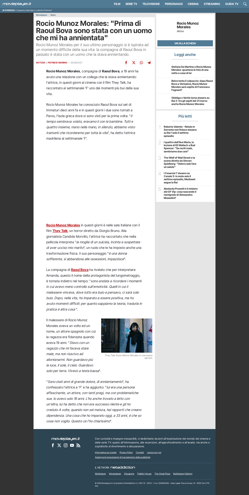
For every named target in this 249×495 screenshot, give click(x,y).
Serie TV (131, 4)
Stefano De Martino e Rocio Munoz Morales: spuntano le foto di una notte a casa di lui (191, 69)
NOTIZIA (40, 62)
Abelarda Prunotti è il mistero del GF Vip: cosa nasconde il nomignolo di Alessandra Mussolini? (181, 193)
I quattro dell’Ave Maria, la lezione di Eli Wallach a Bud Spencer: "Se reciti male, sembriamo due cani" (179, 147)
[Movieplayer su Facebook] (53, 445)
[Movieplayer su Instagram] (65, 445)
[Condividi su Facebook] (126, 62)
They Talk (60, 231)
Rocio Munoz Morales (63, 225)
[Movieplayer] (65, 438)
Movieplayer (41, 15)
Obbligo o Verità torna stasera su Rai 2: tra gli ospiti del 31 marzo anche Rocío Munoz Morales (190, 100)
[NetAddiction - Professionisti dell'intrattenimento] (123, 467)
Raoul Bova (79, 270)
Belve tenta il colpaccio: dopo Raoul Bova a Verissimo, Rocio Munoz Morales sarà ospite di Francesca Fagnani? (192, 85)
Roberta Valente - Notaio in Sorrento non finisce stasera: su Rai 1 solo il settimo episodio (180, 131)
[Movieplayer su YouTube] (72, 445)
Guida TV (231, 4)
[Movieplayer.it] (17, 4)
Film (117, 4)
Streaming (212, 4)
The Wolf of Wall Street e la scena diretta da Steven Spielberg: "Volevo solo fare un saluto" (180, 162)
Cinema (193, 4)
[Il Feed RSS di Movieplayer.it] (78, 445)
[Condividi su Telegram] (149, 62)
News (53, 15)
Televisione (151, 4)
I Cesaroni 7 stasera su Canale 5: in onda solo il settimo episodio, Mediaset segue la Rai (179, 178)
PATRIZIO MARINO (57, 62)
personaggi (174, 4)
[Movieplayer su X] (59, 445)
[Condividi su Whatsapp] (141, 62)
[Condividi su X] (134, 62)
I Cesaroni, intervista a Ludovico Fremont (34, 10)
